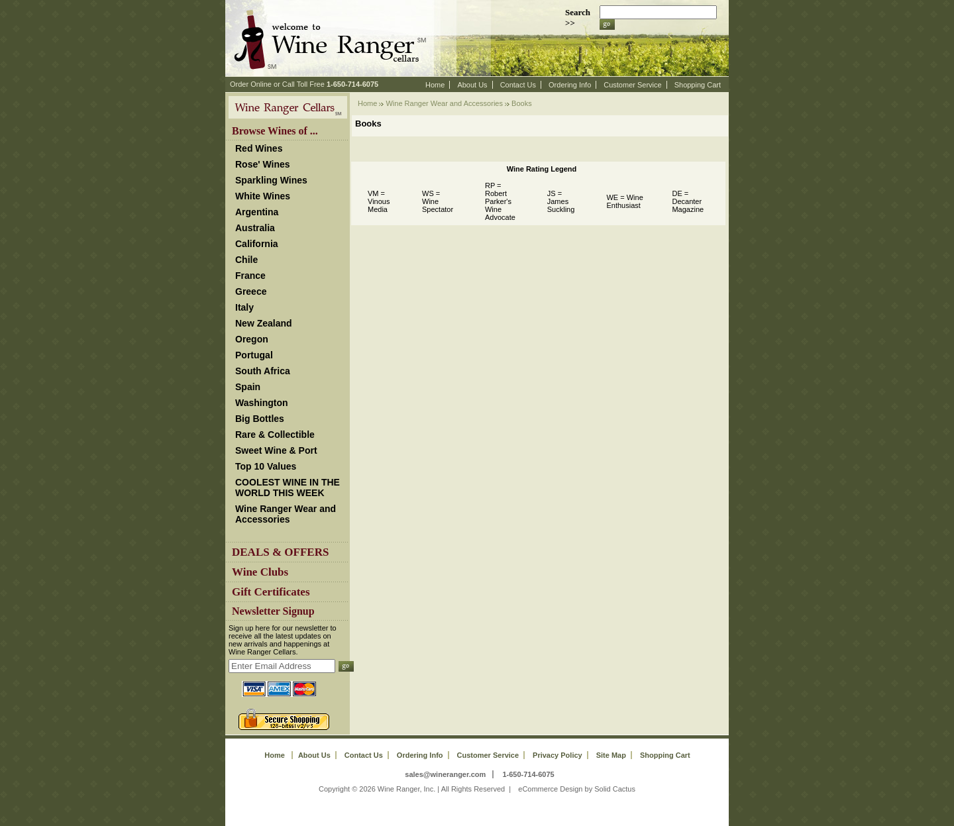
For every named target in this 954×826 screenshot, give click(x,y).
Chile (246, 259)
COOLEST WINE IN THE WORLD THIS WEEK (287, 487)
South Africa (262, 371)
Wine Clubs (260, 572)
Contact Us (518, 85)
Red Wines (258, 148)
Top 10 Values (265, 466)
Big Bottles (259, 418)
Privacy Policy (557, 755)
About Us (472, 85)
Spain (247, 387)
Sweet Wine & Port (276, 450)
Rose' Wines (262, 164)
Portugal (254, 355)
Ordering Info (570, 85)
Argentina (256, 212)
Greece (250, 291)
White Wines (262, 196)
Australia (255, 228)
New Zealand (263, 323)
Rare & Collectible (275, 434)
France (250, 275)
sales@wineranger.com (445, 774)
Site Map (611, 755)
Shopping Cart (697, 85)
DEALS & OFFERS (280, 552)
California (256, 243)
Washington (261, 402)
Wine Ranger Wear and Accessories (285, 514)
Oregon (251, 339)
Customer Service (632, 85)
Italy (244, 307)
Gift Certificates (271, 592)
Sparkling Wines (271, 180)
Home (435, 85)
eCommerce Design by (555, 789)
